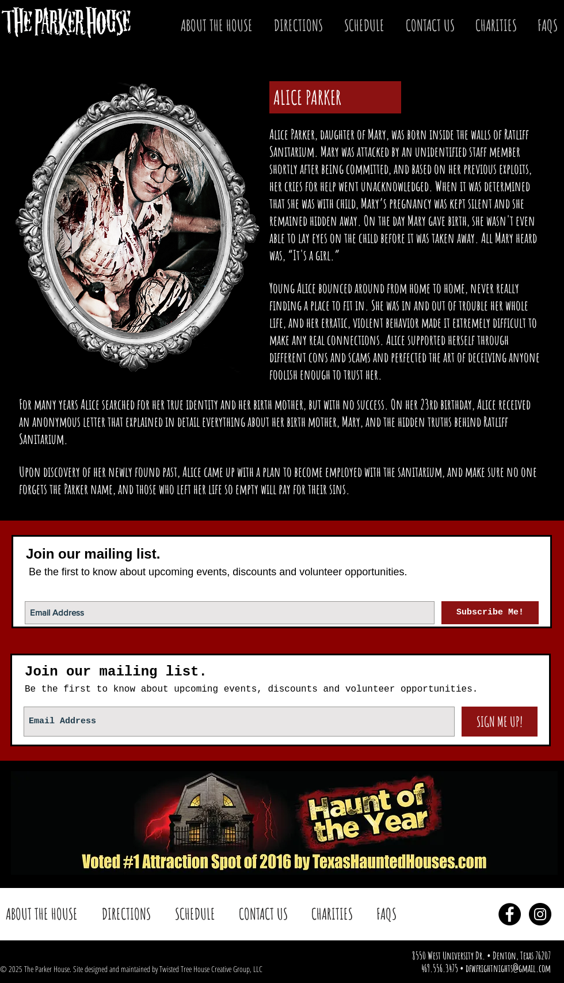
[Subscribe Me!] (490, 612)
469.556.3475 (439, 968)
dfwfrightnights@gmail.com (508, 968)
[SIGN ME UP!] (500, 722)
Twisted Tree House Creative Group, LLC (210, 968)
